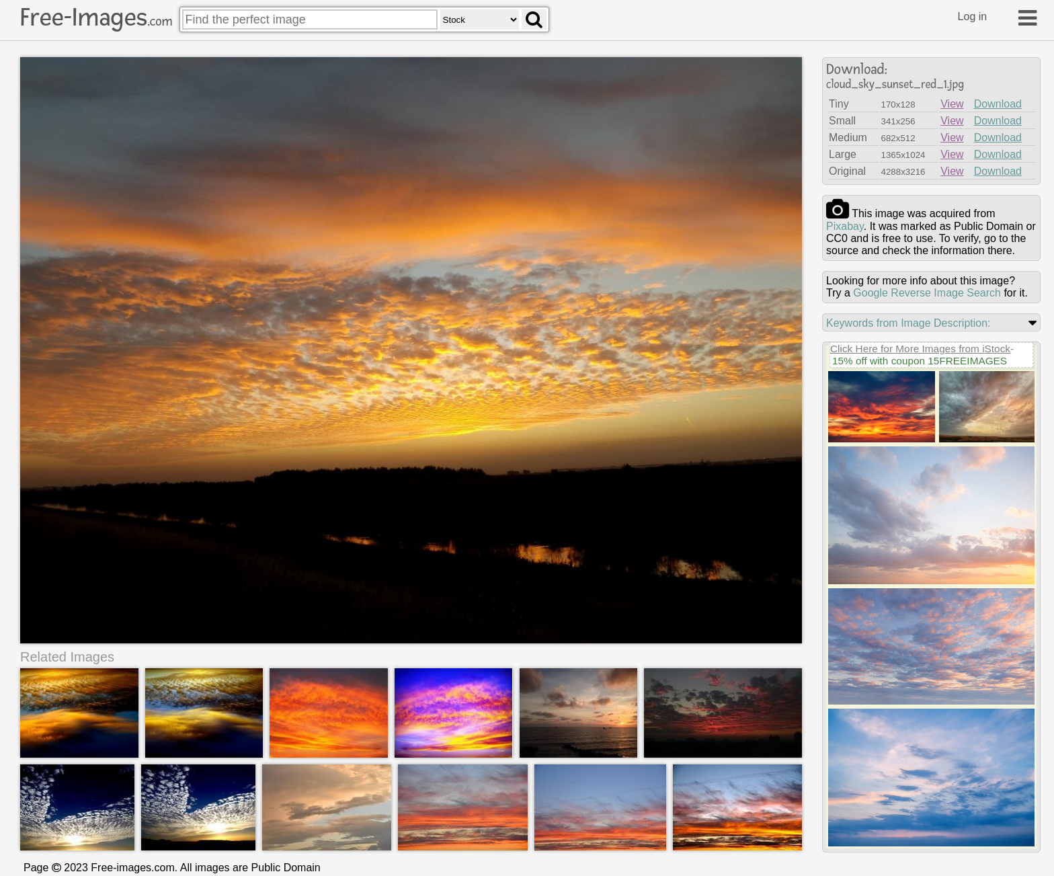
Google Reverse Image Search (927, 292)
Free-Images (96, 17)
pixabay (845, 226)
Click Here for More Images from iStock (920, 348)
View (951, 104)
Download (998, 104)
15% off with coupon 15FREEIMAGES (919, 360)
